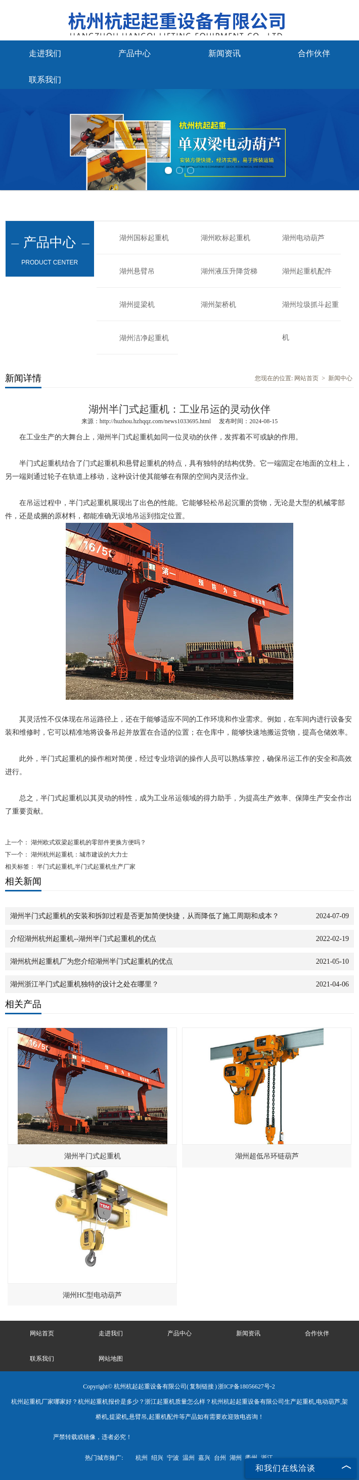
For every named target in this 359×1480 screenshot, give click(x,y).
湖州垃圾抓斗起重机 (310, 311)
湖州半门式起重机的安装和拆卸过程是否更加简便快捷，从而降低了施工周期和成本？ (144, 916)
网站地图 (111, 1358)
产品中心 (134, 53)
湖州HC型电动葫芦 (92, 1295)
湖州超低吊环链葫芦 (267, 1156)
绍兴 (157, 1457)
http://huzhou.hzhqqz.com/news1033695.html (155, 421)
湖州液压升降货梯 (229, 271)
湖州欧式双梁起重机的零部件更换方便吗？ (87, 842)
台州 (220, 1457)
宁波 (173, 1457)
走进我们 (45, 53)
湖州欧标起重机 (225, 238)
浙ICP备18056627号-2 (246, 1386)
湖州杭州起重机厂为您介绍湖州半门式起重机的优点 (91, 961)
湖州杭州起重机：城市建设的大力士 (78, 854)
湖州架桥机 (218, 304)
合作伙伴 (314, 53)
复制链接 (202, 1386)
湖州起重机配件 (307, 271)
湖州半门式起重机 (92, 1156)
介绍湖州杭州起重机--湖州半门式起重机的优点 (83, 939)
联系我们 (45, 79)
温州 (189, 1457)
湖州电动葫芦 (303, 238)
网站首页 (306, 378)
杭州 (142, 1457)
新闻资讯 (224, 53)
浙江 (267, 1457)
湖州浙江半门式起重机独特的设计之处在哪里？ (84, 984)
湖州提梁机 (137, 304)
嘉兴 (204, 1457)
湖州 (236, 1457)
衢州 (251, 1457)
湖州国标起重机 (144, 238)
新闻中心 (340, 378)
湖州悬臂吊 (137, 271)
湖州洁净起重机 (144, 338)
